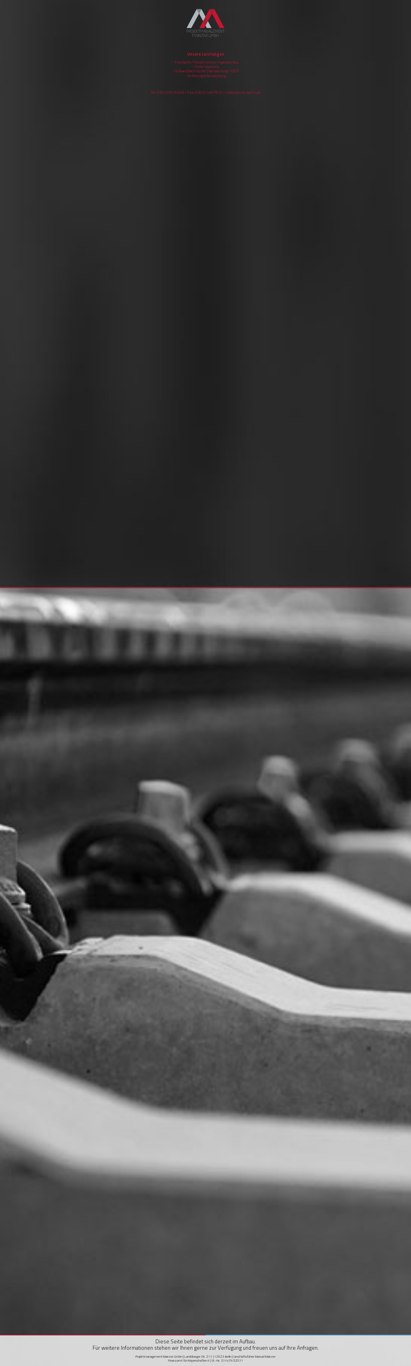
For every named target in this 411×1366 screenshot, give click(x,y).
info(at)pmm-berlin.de (243, 92)
